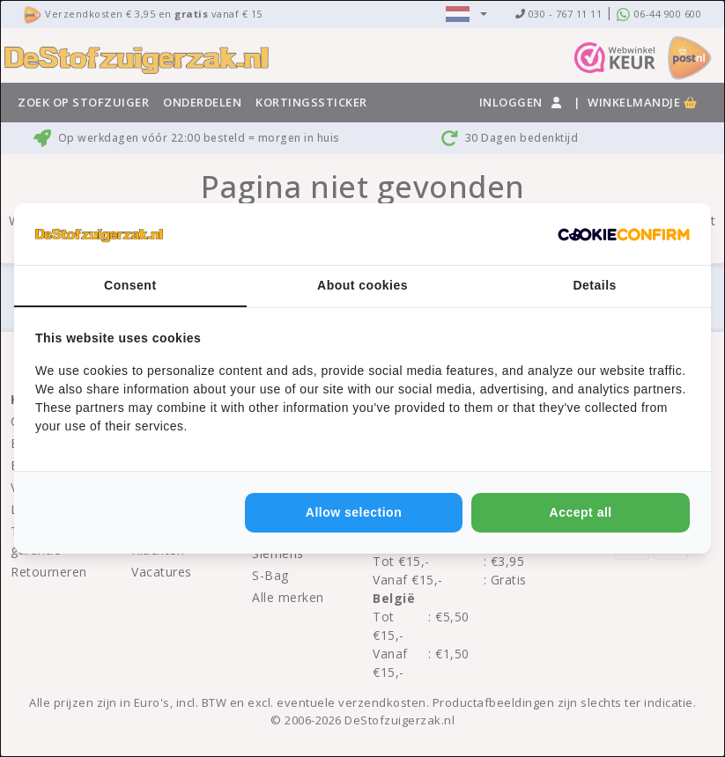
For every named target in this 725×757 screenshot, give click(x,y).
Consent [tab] (130, 285)
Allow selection (354, 512)
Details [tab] (594, 285)
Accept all (581, 512)
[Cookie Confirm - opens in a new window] (624, 234)
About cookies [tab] (362, 285)
